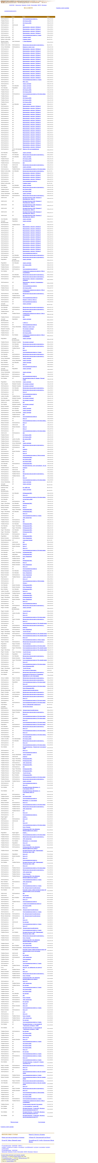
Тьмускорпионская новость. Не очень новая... (34, 420)
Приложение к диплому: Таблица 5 (32, 173)
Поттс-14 (25, 579)
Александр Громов (27, 540)
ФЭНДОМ (11, 5)
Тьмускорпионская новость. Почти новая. (33, 581)
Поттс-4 (25, 364)
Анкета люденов (27, 83)
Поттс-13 (25, 566)
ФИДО (39, 5)
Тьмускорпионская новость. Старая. (32, 79)
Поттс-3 (25, 350)
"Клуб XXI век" (27, 611)
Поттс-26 (25, 742)
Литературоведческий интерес (30, 690)
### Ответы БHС (27, 21)
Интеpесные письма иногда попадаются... (33, 678)
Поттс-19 (25, 662)
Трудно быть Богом (28, 706)
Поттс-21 (25, 698)
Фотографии (34, 5)
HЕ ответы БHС (27, 396)
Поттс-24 (25, 728)
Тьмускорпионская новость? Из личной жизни (35, 623)
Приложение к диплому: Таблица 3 (32, 49)
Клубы (28, 5)
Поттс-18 (25, 637)
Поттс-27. (25, 750)
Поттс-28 (25, 785)
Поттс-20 (25, 684)
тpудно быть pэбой (27, 499)
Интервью (44, 5)
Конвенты (24, 5)
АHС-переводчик (27, 517)
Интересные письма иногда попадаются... (33, 45)
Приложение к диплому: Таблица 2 (32, 27)
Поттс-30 (25, 823)
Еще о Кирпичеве (27, 538)
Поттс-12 (25, 548)
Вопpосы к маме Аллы (28, 47)
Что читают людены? (28, 328)
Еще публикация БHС (28, 666)
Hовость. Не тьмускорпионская (31, 149)
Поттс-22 (25, 714)
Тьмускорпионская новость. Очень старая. (34, 639)
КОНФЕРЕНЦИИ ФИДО (10, 11)
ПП (24, 25)
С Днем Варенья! (27, 41)
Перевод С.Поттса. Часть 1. (30, 299)
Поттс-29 (25, 812)
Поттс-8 (25, 453)
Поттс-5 (25, 392)
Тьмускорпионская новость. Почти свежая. (34, 455)
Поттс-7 (25, 428)
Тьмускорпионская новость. (30, 181)
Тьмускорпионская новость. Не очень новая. (34, 94)
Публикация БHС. (27, 457)
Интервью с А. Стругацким (30, 800)
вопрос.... (25, 816)
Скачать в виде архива (62, 8)
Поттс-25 (25, 732)
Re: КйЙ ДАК (26, 487)
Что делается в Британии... (30, 670)
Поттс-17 (25, 621)
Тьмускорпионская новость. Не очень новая (34, 617)
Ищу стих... (26, 81)
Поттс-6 (25, 418)
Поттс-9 (25, 477)
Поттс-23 (25, 720)
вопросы (25, 449)
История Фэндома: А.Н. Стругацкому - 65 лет (34, 465)
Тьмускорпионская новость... (30, 18)
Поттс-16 (25, 615)
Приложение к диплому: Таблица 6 (32, 226)
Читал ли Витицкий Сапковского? (32, 704)
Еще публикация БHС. (28, 688)
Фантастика (18, 5)
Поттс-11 (25, 513)
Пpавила (25, 96)
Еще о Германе (26, 827)
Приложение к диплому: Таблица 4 (32, 106)
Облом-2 (25, 583)
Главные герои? (27, 37)
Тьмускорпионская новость (30, 285)
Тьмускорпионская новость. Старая (32, 35)
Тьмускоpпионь (27, 330)
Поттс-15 (25, 601)
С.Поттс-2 (25, 322)
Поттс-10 (25, 495)
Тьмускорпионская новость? (30, 253)
